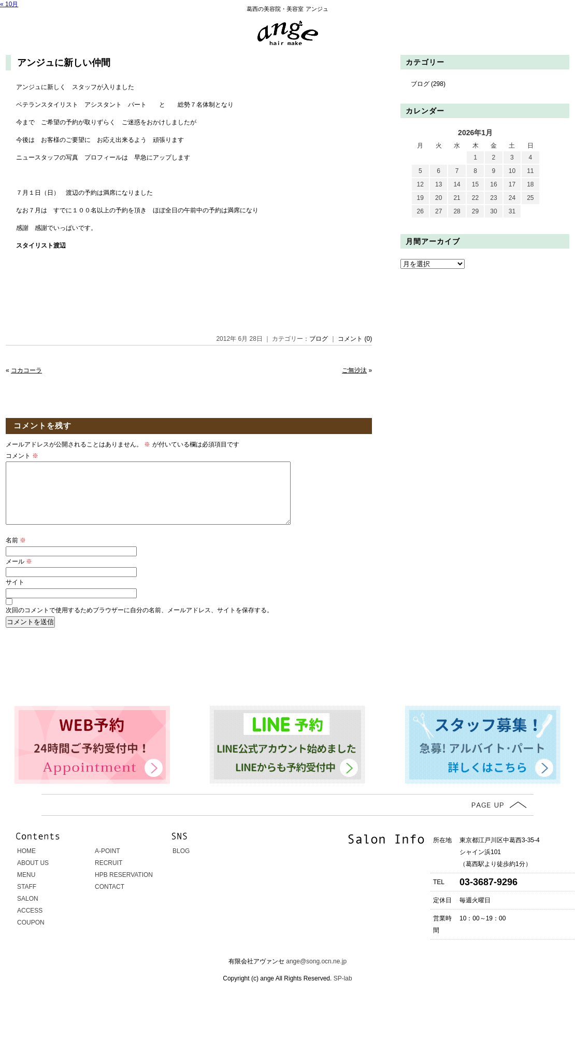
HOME (26, 863)
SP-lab (342, 990)
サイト (15, 594)
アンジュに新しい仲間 (63, 62)
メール (19, 574)
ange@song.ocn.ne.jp (316, 973)
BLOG (181, 863)
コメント (22, 455)
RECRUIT (108, 875)
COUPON (31, 935)
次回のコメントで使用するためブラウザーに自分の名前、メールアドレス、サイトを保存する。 (139, 622)
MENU (26, 887)
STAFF (26, 899)
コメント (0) (355, 338)
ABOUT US (33, 875)
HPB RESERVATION (124, 887)
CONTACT (109, 899)
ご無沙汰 (354, 370)
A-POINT (107, 863)
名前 (16, 552)
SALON (27, 911)
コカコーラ (26, 370)
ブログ (318, 338)
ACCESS (29, 923)
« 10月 (9, 4)
